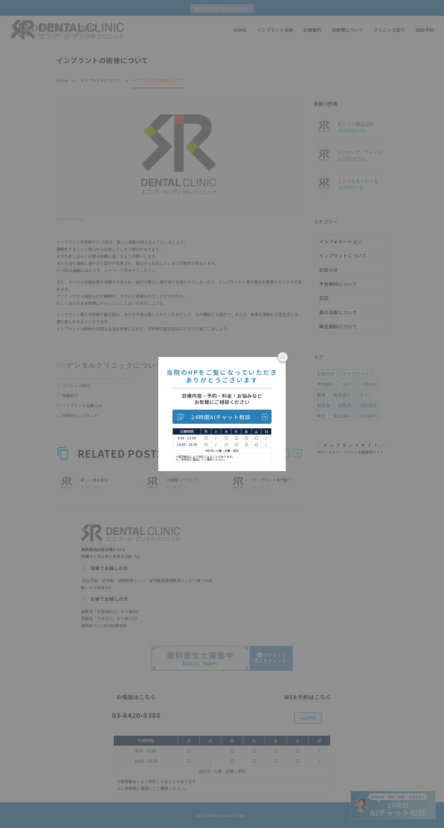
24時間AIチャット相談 (221, 417)
